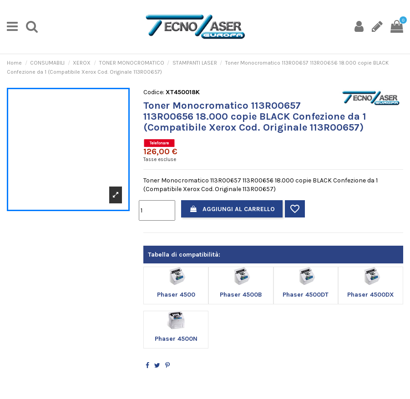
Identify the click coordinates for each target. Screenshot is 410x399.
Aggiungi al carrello (232, 209)
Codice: (153, 92)
